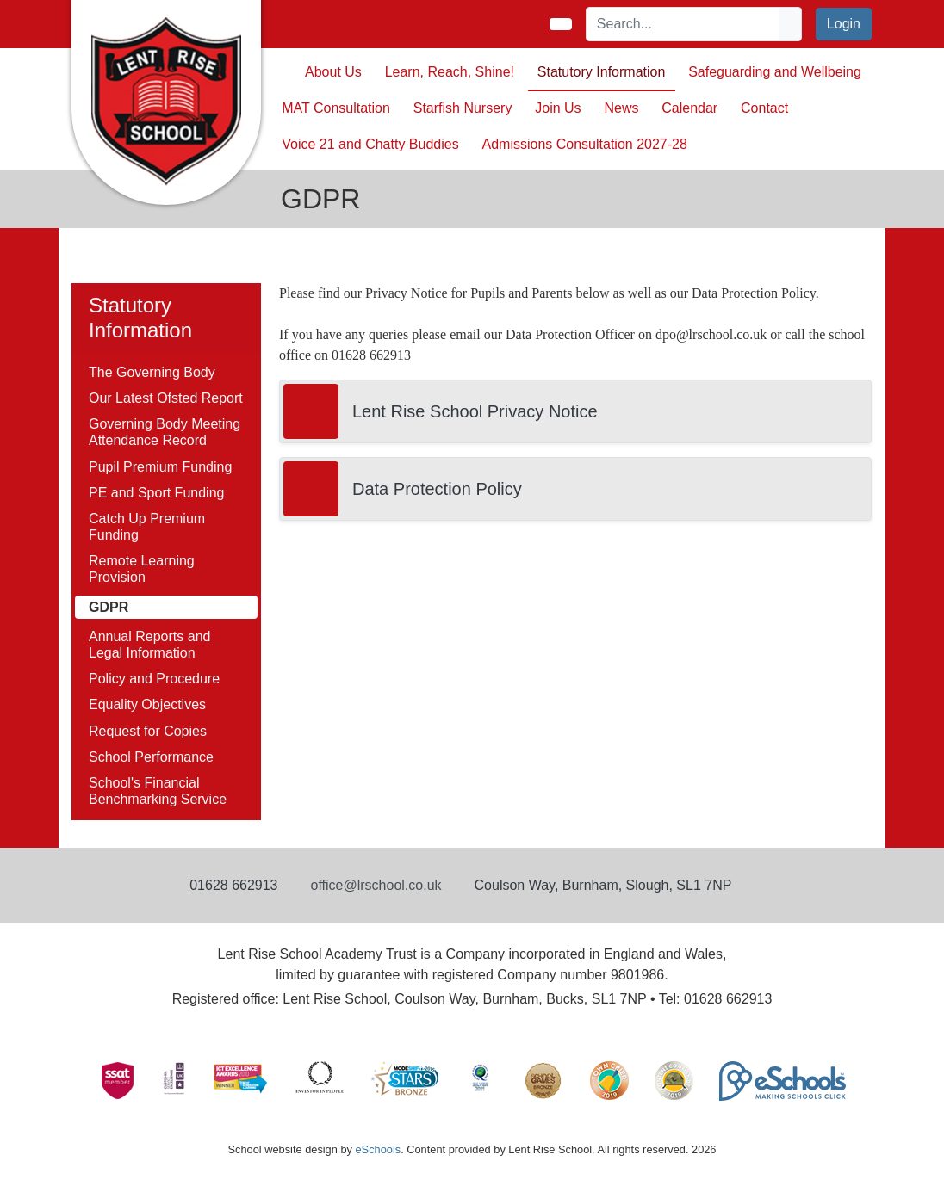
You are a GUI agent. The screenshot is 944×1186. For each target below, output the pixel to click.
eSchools (378, 1149)
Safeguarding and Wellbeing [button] (774, 72)
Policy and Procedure (154, 678)
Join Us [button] (558, 108)
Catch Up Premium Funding (147, 526)
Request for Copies (148, 731)
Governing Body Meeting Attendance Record (164, 432)
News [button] (621, 108)
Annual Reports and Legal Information (149, 644)
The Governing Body (152, 372)
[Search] (683, 24)
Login (843, 23)
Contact (764, 108)
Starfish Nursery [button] (462, 108)
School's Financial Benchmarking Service (158, 790)
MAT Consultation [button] (336, 108)
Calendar (689, 108)
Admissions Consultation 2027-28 (584, 144)
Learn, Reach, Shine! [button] (449, 72)
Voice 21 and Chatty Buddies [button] (370, 144)
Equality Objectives (147, 704)
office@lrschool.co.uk (376, 885)
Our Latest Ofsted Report (166, 398)
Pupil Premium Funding (160, 467)
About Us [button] (333, 72)
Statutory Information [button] (601, 72)
